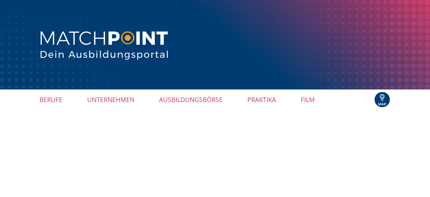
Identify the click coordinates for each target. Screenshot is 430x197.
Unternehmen (110, 99)
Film (308, 99)
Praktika (261, 99)
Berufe (51, 99)
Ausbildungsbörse (191, 99)
